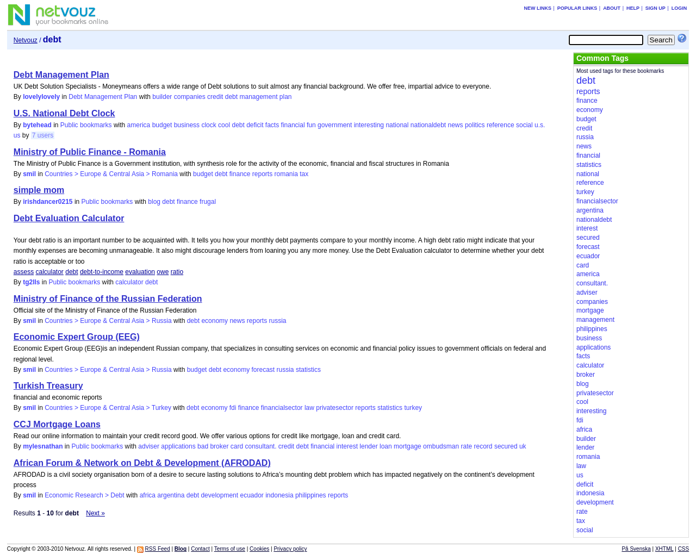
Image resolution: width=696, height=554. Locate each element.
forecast (263, 370)
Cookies (259, 549)
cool (224, 125)
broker (219, 446)
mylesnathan (43, 446)
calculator (50, 272)
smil (29, 174)
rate (466, 446)
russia (278, 321)
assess (24, 272)
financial (293, 125)
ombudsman (441, 446)
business (187, 125)
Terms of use (229, 549)
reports (262, 174)
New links (537, 8)
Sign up (655, 8)
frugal (208, 202)
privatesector (334, 408)
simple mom (39, 190)
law (309, 408)
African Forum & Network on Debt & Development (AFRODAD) (142, 463)
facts (272, 125)
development (219, 495)
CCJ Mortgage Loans (57, 424)
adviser (148, 446)
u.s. (540, 125)
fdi (233, 408)
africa (148, 495)
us (17, 135)
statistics (308, 370)
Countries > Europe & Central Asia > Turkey (108, 408)
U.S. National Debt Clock (64, 113)
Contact (200, 549)
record (483, 446)
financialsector (282, 408)
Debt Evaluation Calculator (69, 218)
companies (190, 97)
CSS (683, 549)
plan (285, 97)
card (237, 446)
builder (162, 97)
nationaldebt (428, 125)
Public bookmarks (86, 125)
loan (386, 446)
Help (632, 8)
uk (522, 446)
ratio (177, 272)
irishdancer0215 (47, 202)
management (258, 97)
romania (286, 174)
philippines (310, 495)
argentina (170, 495)
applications (178, 446)
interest (347, 446)
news (455, 125)
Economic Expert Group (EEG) (77, 336)
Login (679, 8)
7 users (42, 135)
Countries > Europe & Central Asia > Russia (108, 321)
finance (240, 174)
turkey (413, 408)
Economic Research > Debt (84, 495)
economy (214, 321)
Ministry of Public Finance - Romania (90, 152)
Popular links (577, 8)
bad (202, 446)
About (611, 8)
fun (311, 125)
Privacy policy (290, 549)
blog (154, 202)
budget (162, 125)
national (397, 125)
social (524, 125)
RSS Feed (157, 549)
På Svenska (636, 549)
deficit (254, 125)
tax (304, 174)
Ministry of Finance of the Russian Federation (108, 298)
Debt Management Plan (61, 74)
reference (500, 125)
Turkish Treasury (48, 385)
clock (208, 125)
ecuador (251, 495)
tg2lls (31, 282)
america (139, 125)
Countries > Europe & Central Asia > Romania (111, 174)
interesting (369, 125)
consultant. (260, 446)
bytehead (37, 125)
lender (368, 446)
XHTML (664, 549)
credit (215, 97)
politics (475, 125)
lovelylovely (41, 97)
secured (506, 446)
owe (163, 272)
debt (231, 97)
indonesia (279, 495)
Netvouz (26, 40)
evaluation (140, 272)
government (335, 125)
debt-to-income (101, 272)
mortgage (407, 446)
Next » (95, 513)
